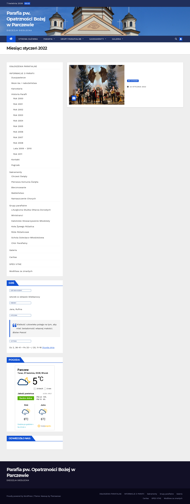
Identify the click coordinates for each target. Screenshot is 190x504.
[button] (176, 39)
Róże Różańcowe (20, 232)
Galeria (13, 250)
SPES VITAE (15, 264)
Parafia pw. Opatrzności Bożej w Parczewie (26, 19)
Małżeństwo (17, 193)
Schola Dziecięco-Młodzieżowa (27, 237)
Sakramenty (97, 39)
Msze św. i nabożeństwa (24, 83)
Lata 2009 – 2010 (22, 148)
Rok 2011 (17, 154)
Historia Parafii (19, 94)
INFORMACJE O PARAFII (21, 73)
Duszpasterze (18, 77)
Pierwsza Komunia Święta (24, 182)
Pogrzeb (15, 165)
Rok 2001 (18, 104)
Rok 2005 (18, 126)
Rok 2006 (18, 132)
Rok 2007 (18, 137)
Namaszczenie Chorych (23, 198)
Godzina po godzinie (25, 424)
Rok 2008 (18, 143)
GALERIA (117, 39)
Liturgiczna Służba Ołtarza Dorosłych (31, 210)
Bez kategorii (133, 80)
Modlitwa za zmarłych (20, 271)
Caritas (13, 257)
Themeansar (56, 496)
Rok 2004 (18, 120)
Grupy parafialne (72, 39)
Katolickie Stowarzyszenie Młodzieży (30, 221)
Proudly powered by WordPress (20, 496)
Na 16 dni (21, 427)
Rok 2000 (18, 98)
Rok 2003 (18, 115)
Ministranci (17, 215)
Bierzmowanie (18, 187)
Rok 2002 (18, 109)
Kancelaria (16, 88)
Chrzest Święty (19, 176)
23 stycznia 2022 (138, 87)
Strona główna (28, 39)
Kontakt (15, 159)
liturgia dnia (48, 347)
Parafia (49, 39)
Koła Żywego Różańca (22, 226)
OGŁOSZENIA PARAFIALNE (23, 66)
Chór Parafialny (19, 243)
